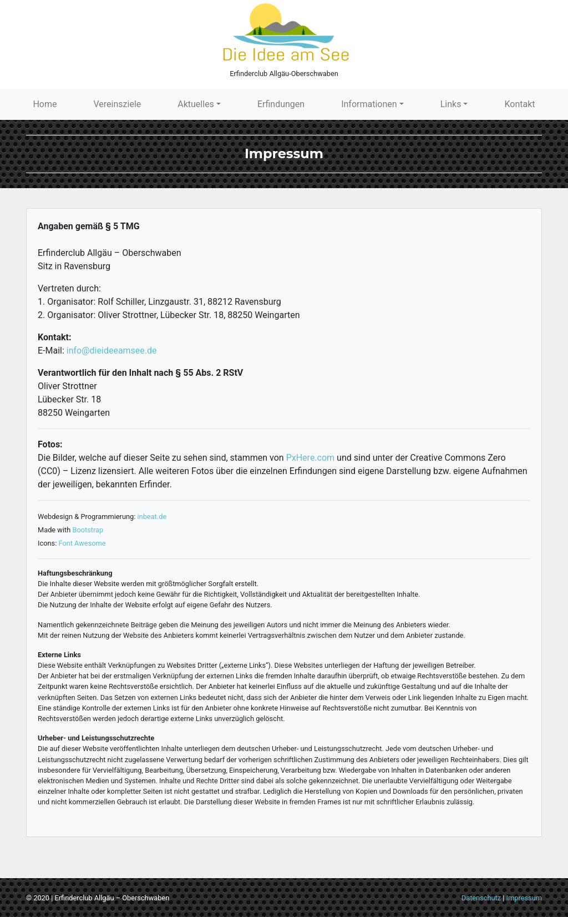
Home (45, 104)
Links (451, 104)
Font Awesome (81, 543)
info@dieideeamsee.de (112, 350)
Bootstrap (87, 530)
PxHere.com (310, 457)
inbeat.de (152, 516)
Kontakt (519, 104)
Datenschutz (481, 898)
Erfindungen (281, 104)
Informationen (369, 104)
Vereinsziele (117, 104)
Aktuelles (196, 104)
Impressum (524, 898)
